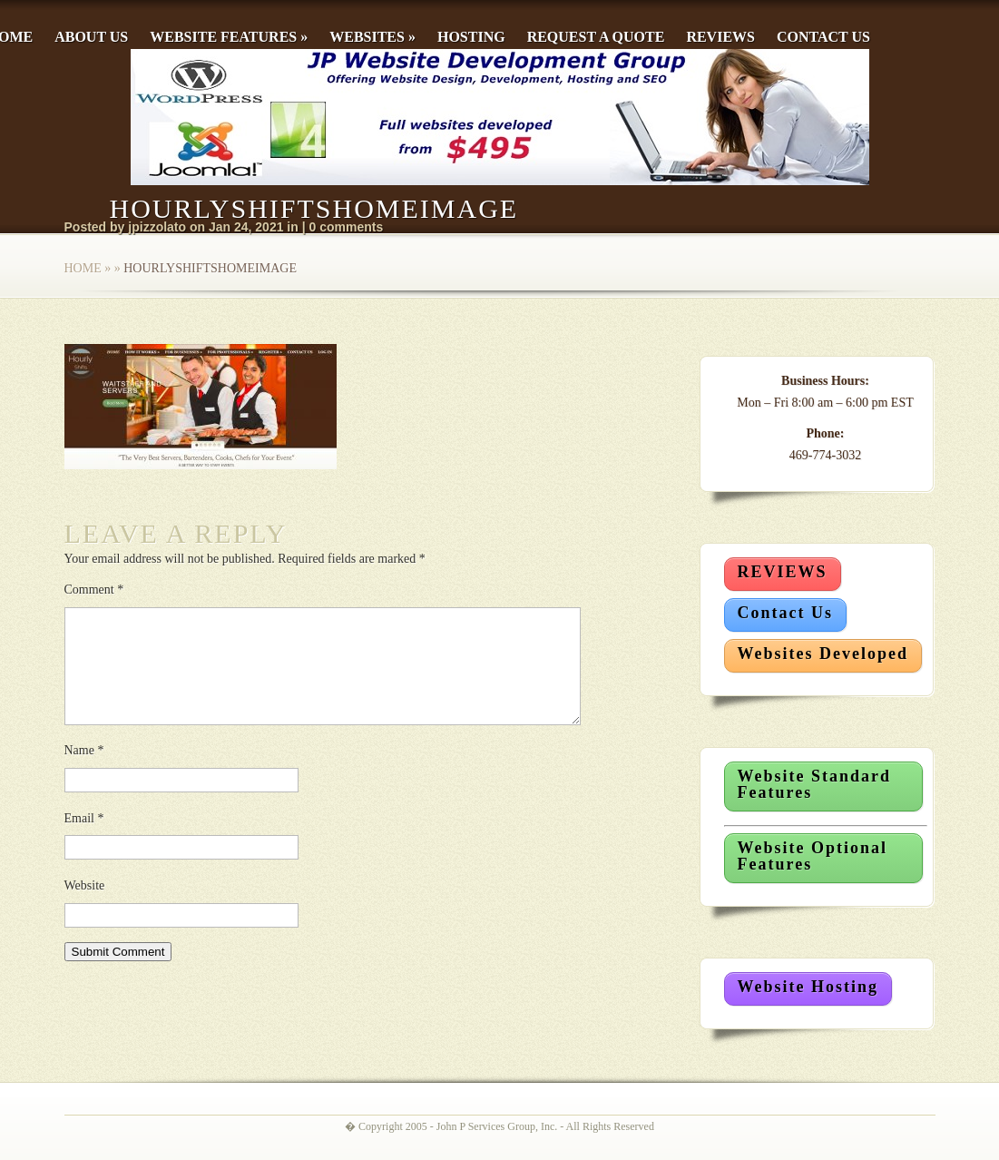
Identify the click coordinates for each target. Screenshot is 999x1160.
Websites (372, 36)
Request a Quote (596, 36)
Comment (94, 589)
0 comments (346, 227)
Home (83, 268)
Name (84, 772)
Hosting (471, 36)
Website (84, 907)
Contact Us (823, 36)
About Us (91, 36)
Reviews (720, 36)
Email (84, 840)
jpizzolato (157, 227)
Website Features (229, 36)
